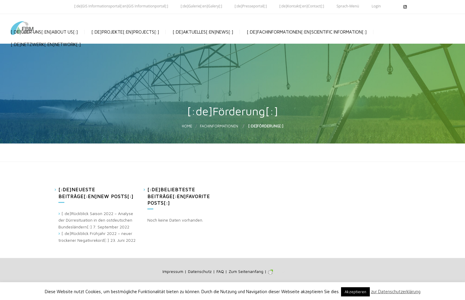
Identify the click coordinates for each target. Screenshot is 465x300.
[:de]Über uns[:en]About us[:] (43, 41)
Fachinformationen (219, 126)
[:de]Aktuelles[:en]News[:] (202, 41)
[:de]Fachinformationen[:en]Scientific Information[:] (306, 41)
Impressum (173, 271)
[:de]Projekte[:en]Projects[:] (124, 41)
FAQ (220, 271)
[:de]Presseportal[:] (251, 6)
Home (187, 126)
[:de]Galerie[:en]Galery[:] (201, 6)
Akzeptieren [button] (355, 291)
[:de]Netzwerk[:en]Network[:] (45, 71)
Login (376, 6)
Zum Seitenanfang (246, 271)
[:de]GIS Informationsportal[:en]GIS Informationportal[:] (121, 6)
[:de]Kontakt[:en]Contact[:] (301, 6)
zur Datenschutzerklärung (396, 291)
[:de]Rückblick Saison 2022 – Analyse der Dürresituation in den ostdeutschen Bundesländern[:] (95, 220)
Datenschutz (200, 271)
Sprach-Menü (348, 6)
